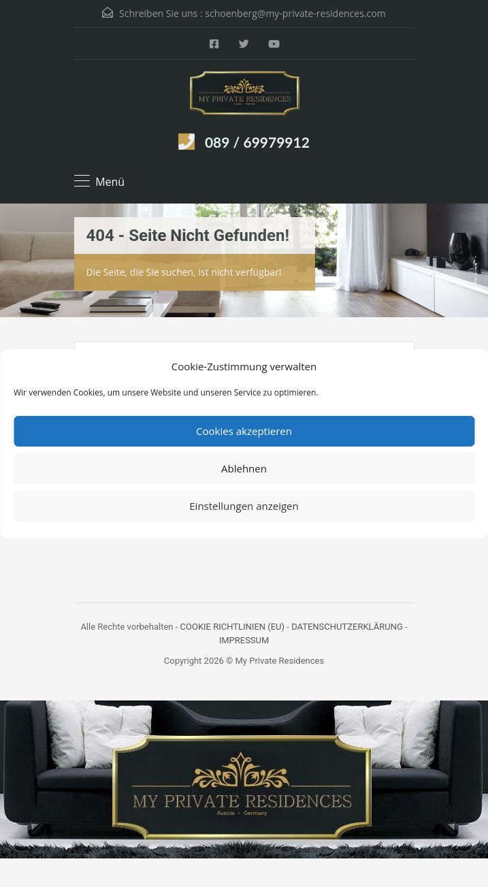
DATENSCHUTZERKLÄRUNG (347, 627)
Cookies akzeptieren (244, 431)
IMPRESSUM (244, 640)
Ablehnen (244, 468)
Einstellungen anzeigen (243, 506)
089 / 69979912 (257, 141)
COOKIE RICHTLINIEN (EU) (232, 627)
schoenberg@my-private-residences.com (295, 13)
